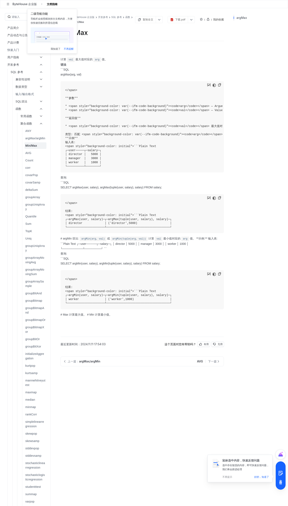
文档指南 (52, 4)
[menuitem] (25, 50)
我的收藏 (218, 19)
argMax (241, 17)
